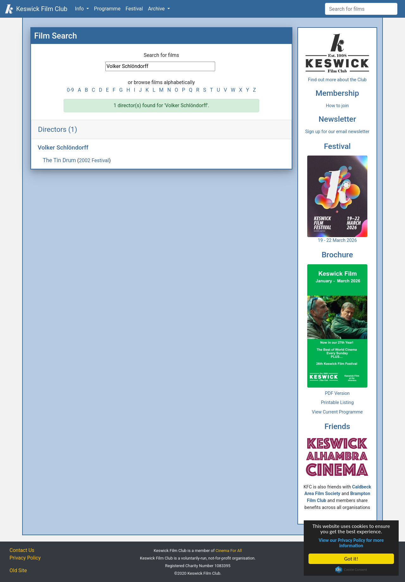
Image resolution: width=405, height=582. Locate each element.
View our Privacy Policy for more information (351, 542)
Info (80, 9)
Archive (157, 9)
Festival (134, 9)
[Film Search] (361, 9)
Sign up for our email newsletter (337, 131)
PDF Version (337, 393)
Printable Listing (337, 402)
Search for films (161, 55)
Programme (107, 9)
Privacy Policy (25, 558)
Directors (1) (57, 129)
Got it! (351, 558)
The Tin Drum (59, 160)
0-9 (70, 90)
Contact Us (21, 550)
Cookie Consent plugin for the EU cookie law (351, 569)
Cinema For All (228, 550)
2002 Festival (94, 160)
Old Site (18, 570)
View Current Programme (337, 412)
